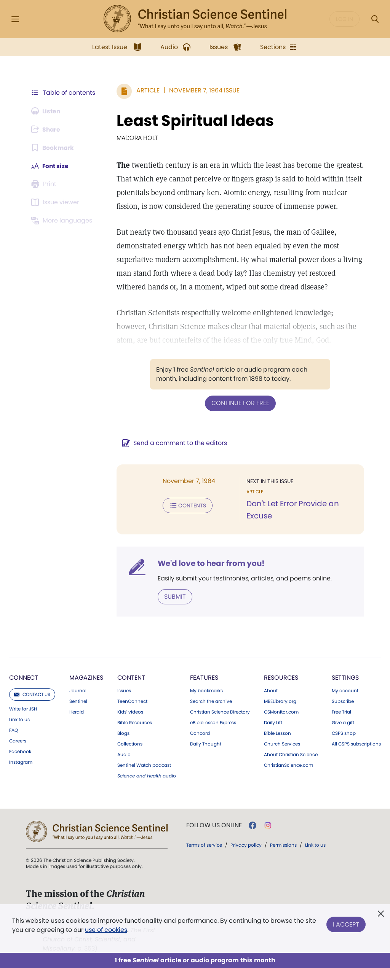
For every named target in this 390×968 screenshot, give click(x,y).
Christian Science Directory (220, 711)
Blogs (123, 733)
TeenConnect (132, 701)
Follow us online (214, 825)
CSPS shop (344, 733)
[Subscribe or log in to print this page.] (45, 184)
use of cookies (106, 929)
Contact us (32, 694)
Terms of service (204, 844)
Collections (129, 743)
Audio (124, 754)
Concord (200, 733)
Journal (77, 690)
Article (146, 90)
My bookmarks (206, 690)
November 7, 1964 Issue (203, 90)
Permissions (283, 844)
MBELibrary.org (280, 701)
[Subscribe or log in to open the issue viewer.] (56, 202)
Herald (76, 711)
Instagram (20, 762)
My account (345, 690)
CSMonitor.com (281, 711)
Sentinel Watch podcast (144, 765)
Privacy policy (246, 844)
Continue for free (240, 403)
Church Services (282, 743)
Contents (186, 505)
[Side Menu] (15, 19)
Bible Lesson (277, 733)
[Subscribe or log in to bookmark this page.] (53, 147)
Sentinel (78, 701)
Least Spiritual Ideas (193, 120)
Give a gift (343, 722)
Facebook (20, 751)
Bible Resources (134, 722)
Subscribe (343, 701)
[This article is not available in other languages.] (63, 220)
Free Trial (341, 711)
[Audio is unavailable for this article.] (46, 111)
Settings (345, 677)
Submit (173, 596)
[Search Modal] (375, 19)
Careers (17, 740)
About (271, 690)
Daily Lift (273, 722)
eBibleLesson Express (213, 722)
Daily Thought (205, 743)
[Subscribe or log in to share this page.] (47, 129)
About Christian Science (291, 754)
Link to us (19, 719)
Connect (23, 677)
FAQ (13, 730)
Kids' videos (130, 711)
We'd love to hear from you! (209, 562)
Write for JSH (23, 708)
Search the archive (211, 701)
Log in (344, 19)
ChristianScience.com (288, 765)
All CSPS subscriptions (356, 743)
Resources (281, 677)
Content (131, 677)
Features (204, 677)
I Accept (346, 923)
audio (146, 775)
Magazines (86, 677)
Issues (124, 690)
